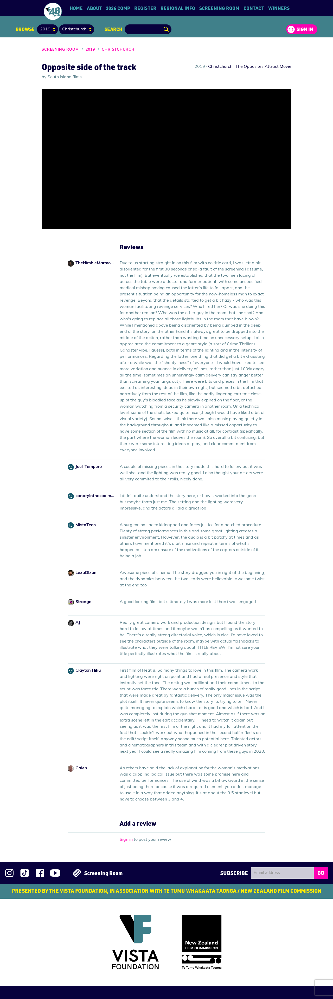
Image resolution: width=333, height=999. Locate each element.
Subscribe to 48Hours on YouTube (55, 873)
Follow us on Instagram (9, 873)
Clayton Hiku (88, 671)
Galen (81, 768)
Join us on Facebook (40, 873)
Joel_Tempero (88, 467)
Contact (254, 8)
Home (76, 8)
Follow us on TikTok (24, 873)
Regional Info (178, 8)
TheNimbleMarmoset (94, 263)
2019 (90, 50)
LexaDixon (86, 573)
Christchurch (118, 50)
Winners (279, 8)
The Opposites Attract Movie (263, 67)
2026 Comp (118, 8)
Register (145, 8)
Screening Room (219, 8)
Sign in (305, 29)
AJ (77, 623)
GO (320, 872)
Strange (83, 602)
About (94, 8)
